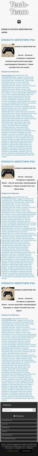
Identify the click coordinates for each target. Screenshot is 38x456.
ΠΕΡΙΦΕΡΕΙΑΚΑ (7, 435)
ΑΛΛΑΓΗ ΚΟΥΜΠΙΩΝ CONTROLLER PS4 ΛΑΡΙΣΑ (19, 101)
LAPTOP (5, 424)
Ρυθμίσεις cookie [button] (13, 451)
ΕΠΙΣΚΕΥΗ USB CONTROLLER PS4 (20, 139)
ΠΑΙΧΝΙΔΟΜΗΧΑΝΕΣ (9, 77)
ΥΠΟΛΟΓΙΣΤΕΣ (7, 420)
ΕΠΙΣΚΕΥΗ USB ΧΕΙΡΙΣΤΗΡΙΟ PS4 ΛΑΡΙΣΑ (17, 148)
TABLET (4, 431)
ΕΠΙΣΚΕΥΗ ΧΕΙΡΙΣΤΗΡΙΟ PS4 (18, 40)
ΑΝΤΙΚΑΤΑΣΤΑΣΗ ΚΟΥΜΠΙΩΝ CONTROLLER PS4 (15, 126)
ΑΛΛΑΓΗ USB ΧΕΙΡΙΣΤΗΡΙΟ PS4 (19, 96)
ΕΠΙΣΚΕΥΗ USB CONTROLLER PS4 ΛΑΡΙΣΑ (17, 141)
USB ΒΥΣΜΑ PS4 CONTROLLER (13, 80)
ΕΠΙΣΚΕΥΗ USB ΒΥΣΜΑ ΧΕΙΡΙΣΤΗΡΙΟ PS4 (16, 143)
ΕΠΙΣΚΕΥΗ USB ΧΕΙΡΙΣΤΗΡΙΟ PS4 (20, 146)
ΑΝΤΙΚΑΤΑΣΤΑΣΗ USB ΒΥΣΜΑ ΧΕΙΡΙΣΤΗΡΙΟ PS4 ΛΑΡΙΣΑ (19, 119)
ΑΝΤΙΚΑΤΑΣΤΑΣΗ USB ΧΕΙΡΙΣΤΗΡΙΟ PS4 (16, 122)
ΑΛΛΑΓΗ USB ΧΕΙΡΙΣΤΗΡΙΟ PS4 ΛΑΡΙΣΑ (16, 98)
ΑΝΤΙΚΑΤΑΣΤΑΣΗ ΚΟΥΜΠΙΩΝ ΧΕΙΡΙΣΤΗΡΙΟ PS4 (18, 131)
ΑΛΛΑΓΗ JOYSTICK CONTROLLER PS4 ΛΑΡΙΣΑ (16, 85)
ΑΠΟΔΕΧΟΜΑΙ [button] (26, 451)
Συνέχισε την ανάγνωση (11, 71)
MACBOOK (5, 428)
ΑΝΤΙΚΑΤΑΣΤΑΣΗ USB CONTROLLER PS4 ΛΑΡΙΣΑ (17, 116)
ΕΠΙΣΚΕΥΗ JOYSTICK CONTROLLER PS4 (16, 132)
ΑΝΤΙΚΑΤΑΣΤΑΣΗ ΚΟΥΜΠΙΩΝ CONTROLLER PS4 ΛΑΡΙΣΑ (16, 128)
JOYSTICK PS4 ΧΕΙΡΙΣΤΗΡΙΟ (23, 79)
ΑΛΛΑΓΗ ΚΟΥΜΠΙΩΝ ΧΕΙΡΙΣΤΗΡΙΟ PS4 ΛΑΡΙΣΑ (19, 104)
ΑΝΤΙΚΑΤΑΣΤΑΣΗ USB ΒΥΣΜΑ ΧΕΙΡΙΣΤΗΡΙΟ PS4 (18, 118)
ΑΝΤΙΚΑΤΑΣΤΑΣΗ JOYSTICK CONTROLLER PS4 (18, 106)
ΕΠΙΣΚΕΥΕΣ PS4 (22, 75)
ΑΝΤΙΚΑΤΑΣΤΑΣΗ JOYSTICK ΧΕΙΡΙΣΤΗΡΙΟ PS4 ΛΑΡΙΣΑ (18, 112)
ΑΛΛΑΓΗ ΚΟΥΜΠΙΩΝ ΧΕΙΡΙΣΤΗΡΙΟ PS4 (15, 103)
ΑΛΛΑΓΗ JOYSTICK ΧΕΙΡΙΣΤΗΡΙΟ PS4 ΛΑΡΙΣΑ (15, 88)
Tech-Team (19, 8)
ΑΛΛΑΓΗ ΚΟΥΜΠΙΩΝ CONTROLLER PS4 (16, 99)
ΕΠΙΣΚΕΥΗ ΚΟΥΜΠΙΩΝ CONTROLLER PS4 (17, 150)
